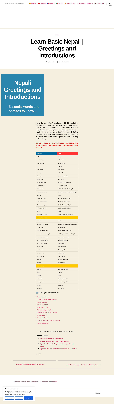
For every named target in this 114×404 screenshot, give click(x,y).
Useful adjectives (43, 305)
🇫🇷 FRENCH (50, 3)
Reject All (19, 398)
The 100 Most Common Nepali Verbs (53, 339)
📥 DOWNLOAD (99, 3)
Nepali (57, 35)
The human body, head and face (48, 313)
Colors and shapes (43, 323)
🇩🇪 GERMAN (42, 3)
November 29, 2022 (64, 62)
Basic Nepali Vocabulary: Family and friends (56, 342)
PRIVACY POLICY (35, 386)
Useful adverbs (42, 303)
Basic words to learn (44, 297)
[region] (19, 393)
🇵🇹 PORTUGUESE (70, 3)
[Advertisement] (57, 18)
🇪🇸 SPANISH (32, 3)
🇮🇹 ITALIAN (59, 3)
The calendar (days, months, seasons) (50, 321)
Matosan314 (52, 62)
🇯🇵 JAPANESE (81, 3)
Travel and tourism (44, 318)
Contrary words (43, 316)
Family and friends (44, 308)
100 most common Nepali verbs (48, 300)
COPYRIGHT (48, 386)
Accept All (28, 398)
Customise (9, 398)
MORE (89, 3)
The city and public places (46, 310)
